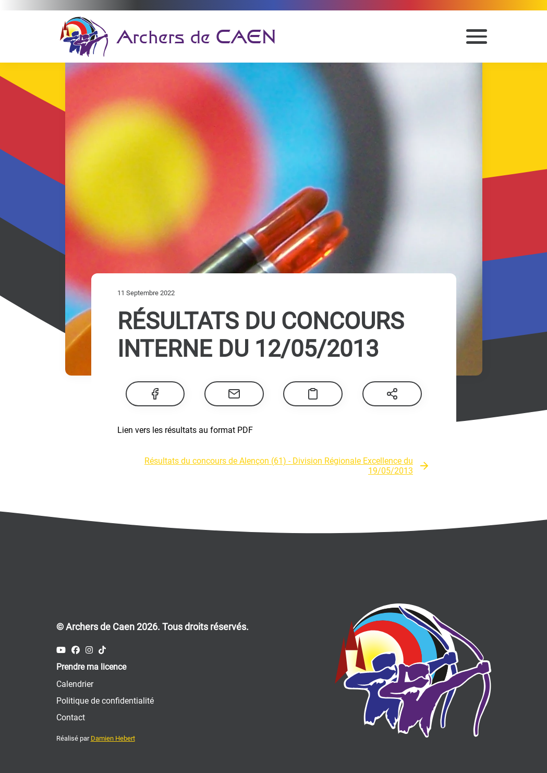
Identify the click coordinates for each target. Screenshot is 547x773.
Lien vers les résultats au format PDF (185, 430)
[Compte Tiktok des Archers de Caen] (102, 650)
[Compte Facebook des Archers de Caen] (75, 650)
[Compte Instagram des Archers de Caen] (89, 650)
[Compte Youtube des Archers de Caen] (61, 650)
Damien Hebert (113, 738)
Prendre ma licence (91, 667)
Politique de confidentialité (105, 701)
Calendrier (74, 684)
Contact (70, 717)
